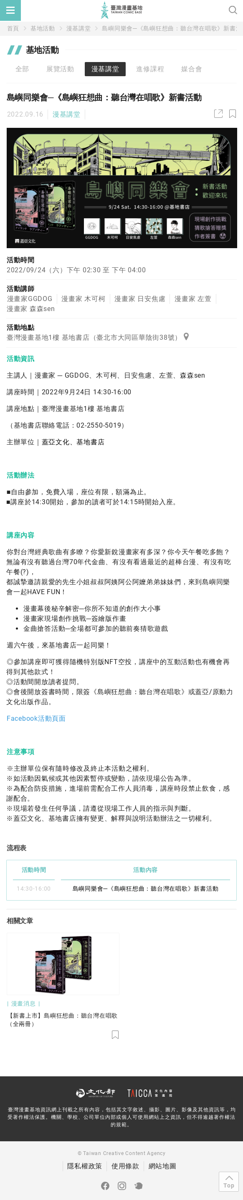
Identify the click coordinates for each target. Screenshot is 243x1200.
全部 (22, 69)
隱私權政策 (84, 1166)
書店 (98, 442)
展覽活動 (60, 69)
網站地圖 (163, 1166)
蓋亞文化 (56, 442)
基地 (83, 442)
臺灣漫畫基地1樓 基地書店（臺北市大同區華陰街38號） (98, 338)
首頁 (13, 28)
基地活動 (42, 28)
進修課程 (150, 69)
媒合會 (191, 69)
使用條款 (125, 1166)
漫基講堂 (78, 28)
